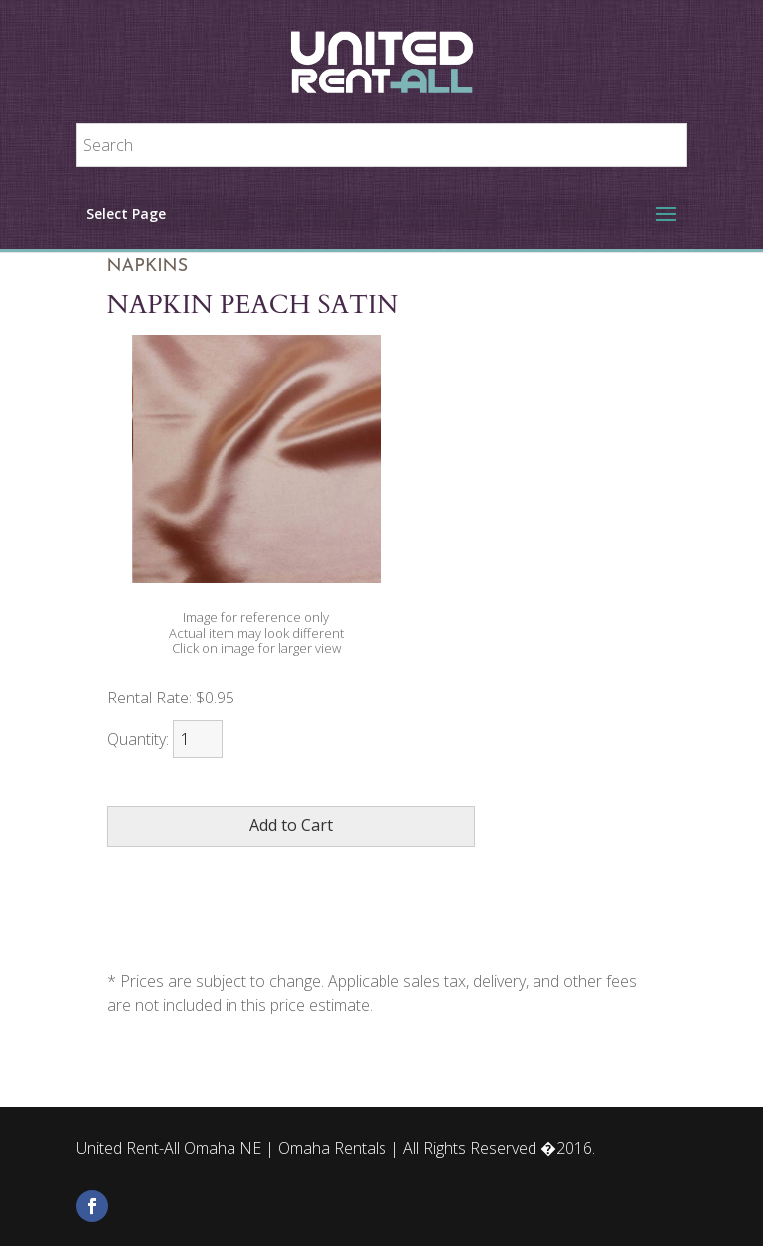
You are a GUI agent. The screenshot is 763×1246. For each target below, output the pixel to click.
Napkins (148, 266)
